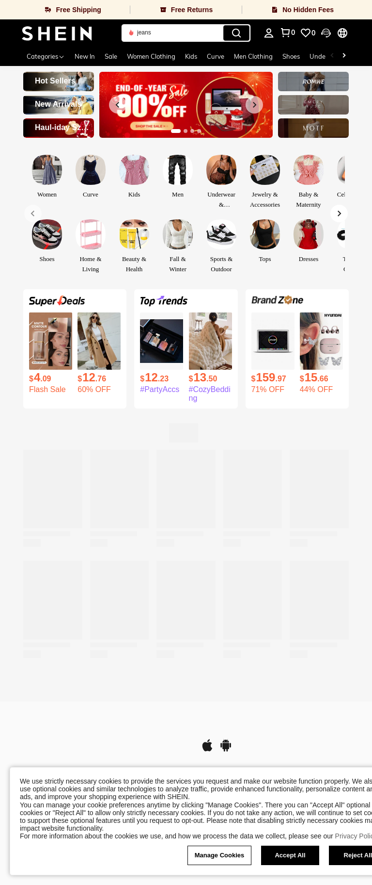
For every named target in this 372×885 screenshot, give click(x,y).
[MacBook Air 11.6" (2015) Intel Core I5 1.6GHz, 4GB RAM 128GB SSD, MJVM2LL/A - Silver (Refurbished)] (272, 341)
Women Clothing (151, 56)
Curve (215, 56)
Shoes (291, 56)
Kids (191, 56)
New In (85, 56)
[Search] (236, 33)
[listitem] (50, 353)
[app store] (207, 750)
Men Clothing (253, 56)
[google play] (225, 750)
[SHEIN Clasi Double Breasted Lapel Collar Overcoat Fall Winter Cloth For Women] (99, 341)
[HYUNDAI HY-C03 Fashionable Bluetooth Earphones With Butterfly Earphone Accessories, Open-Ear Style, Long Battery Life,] (321, 341)
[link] (307, 33)
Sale (111, 56)
